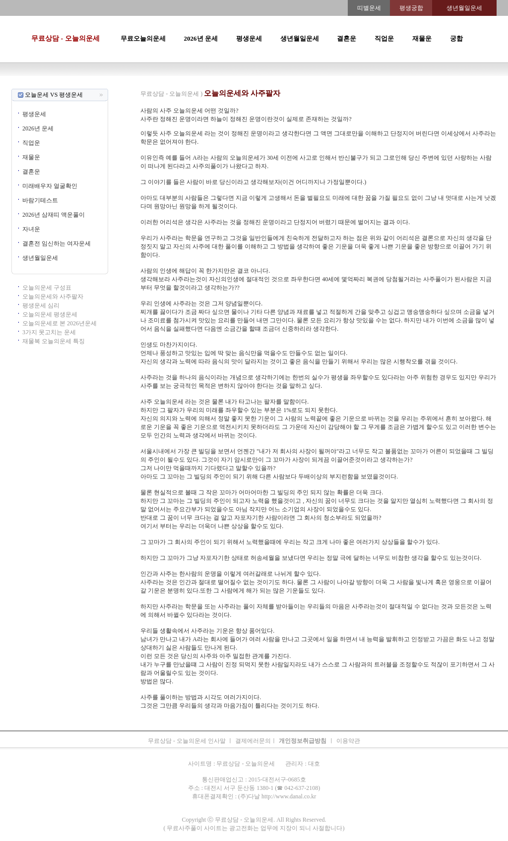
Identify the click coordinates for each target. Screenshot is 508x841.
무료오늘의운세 (143, 38)
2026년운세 (212, 84)
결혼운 (346, 38)
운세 (189, 84)
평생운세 (249, 38)
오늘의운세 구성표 (46, 287)
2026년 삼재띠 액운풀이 (53, 214)
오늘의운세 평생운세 (49, 314)
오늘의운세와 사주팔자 (52, 296)
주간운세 (322, 84)
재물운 (422, 38)
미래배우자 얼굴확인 (49, 185)
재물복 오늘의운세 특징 (53, 341)
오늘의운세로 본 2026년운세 (59, 323)
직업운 (384, 38)
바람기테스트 (40, 200)
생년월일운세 (299, 38)
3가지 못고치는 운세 (49, 332)
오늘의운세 (123, 84)
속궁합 (359, 84)
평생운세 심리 (41, 305)
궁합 (456, 38)
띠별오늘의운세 (161, 84)
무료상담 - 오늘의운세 (65, 38)
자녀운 (31, 229)
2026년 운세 (201, 38)
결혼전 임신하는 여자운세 (56, 243)
